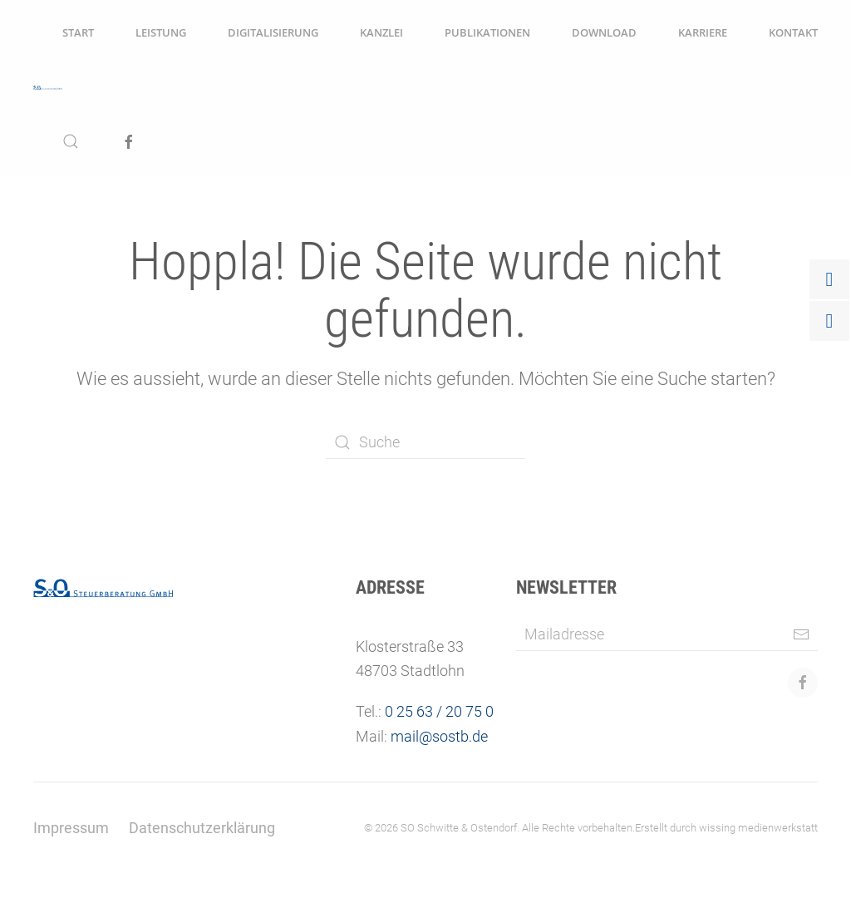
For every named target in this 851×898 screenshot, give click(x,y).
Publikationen (487, 32)
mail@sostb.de (439, 736)
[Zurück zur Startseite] (47, 87)
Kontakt (793, 32)
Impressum (71, 827)
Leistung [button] (160, 32)
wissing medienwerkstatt (758, 828)
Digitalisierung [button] (273, 32)
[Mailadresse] (667, 634)
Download (604, 32)
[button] (70, 141)
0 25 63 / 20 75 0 (439, 711)
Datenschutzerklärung (202, 827)
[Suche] (425, 442)
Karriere (702, 32)
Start (78, 32)
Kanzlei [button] (381, 32)
